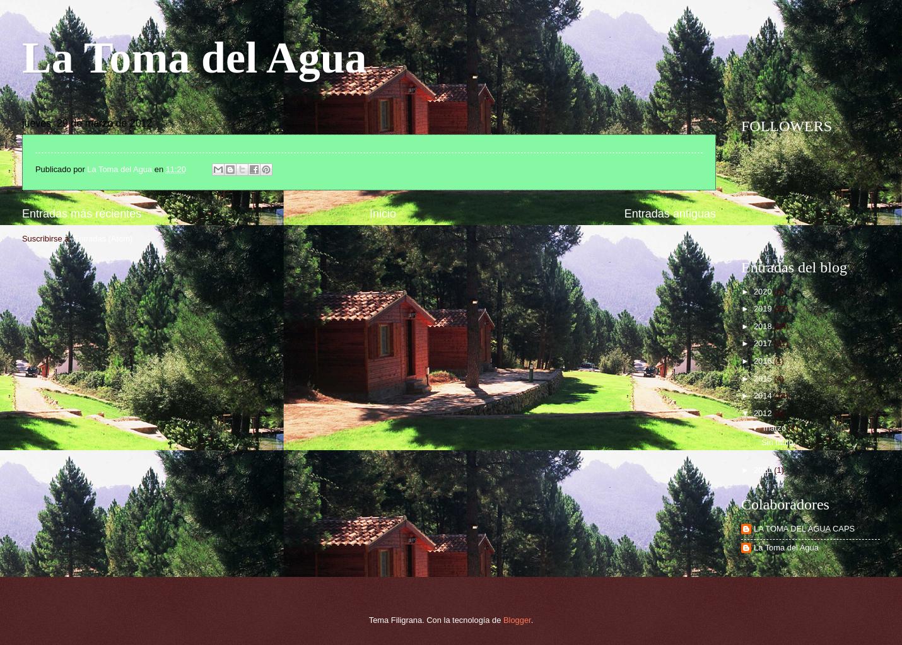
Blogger (517, 620)
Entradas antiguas (670, 213)
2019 (764, 308)
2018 (764, 326)
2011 (764, 470)
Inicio (383, 213)
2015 (764, 378)
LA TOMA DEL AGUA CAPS (804, 528)
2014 (764, 395)
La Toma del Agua (194, 57)
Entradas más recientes (81, 213)
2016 (764, 361)
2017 (764, 343)
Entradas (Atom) (103, 238)
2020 (764, 291)
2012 (764, 413)
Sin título (777, 442)
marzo (775, 428)
